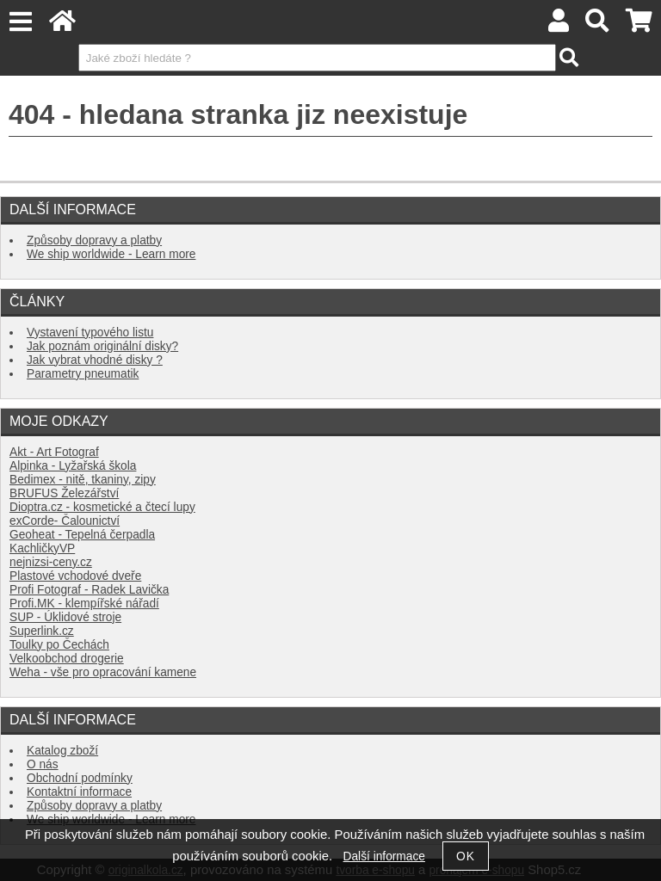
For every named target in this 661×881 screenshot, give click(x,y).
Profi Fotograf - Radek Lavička (89, 589)
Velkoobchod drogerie (66, 658)
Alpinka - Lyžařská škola (72, 465)
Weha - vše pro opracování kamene (102, 672)
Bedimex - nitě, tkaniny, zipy (82, 479)
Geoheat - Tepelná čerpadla (82, 534)
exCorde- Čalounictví (64, 520)
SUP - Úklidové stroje (65, 617)
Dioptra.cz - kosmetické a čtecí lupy (102, 507)
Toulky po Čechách (59, 644)
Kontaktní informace (79, 792)
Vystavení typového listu (90, 332)
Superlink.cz (41, 631)
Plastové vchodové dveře (75, 576)
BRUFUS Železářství (64, 493)
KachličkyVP (42, 548)
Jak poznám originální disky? (102, 346)
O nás (43, 764)
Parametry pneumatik (83, 373)
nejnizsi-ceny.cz (50, 562)
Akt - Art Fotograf (54, 452)
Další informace (384, 856)
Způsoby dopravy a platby (94, 240)
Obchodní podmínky (80, 778)
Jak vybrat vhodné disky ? (95, 360)
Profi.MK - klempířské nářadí (84, 603)
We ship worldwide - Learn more (111, 254)
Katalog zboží (62, 750)
